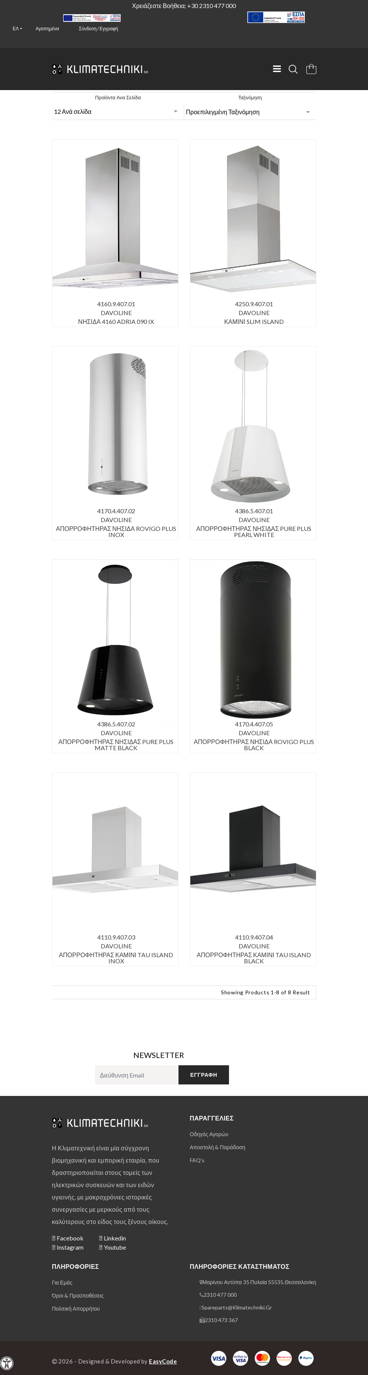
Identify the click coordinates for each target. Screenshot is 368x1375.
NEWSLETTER (158, 1055)
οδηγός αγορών (209, 1134)
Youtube (112, 1247)
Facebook (67, 1238)
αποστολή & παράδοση (217, 1147)
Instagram (67, 1247)
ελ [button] (16, 28)
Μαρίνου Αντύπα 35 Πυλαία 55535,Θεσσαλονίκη (259, 1282)
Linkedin (112, 1238)
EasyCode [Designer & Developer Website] (163, 1361)
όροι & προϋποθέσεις (78, 1295)
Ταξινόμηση (250, 97)
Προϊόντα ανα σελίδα (118, 97)
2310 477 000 (220, 1294)
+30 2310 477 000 (211, 5)
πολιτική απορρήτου (76, 1308)
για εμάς (62, 1282)
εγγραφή (204, 1074)
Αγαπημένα (47, 28)
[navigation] (6, 1363)
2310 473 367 (221, 1320)
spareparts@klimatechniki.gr (236, 1307)
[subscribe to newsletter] (136, 1074)
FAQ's (197, 1160)
